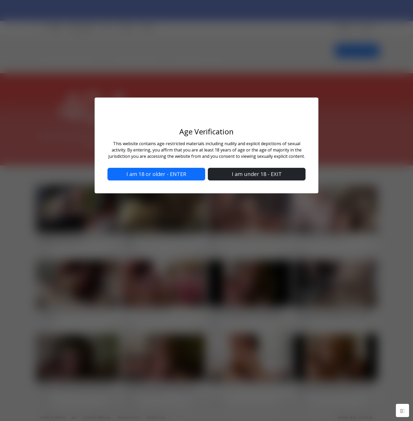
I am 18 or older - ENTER (156, 174)
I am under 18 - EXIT (257, 174)
